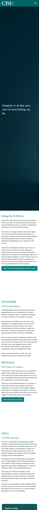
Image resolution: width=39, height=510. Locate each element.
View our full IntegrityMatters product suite (19, 268)
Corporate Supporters (25, 446)
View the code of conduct (12, 399)
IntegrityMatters (11, 461)
